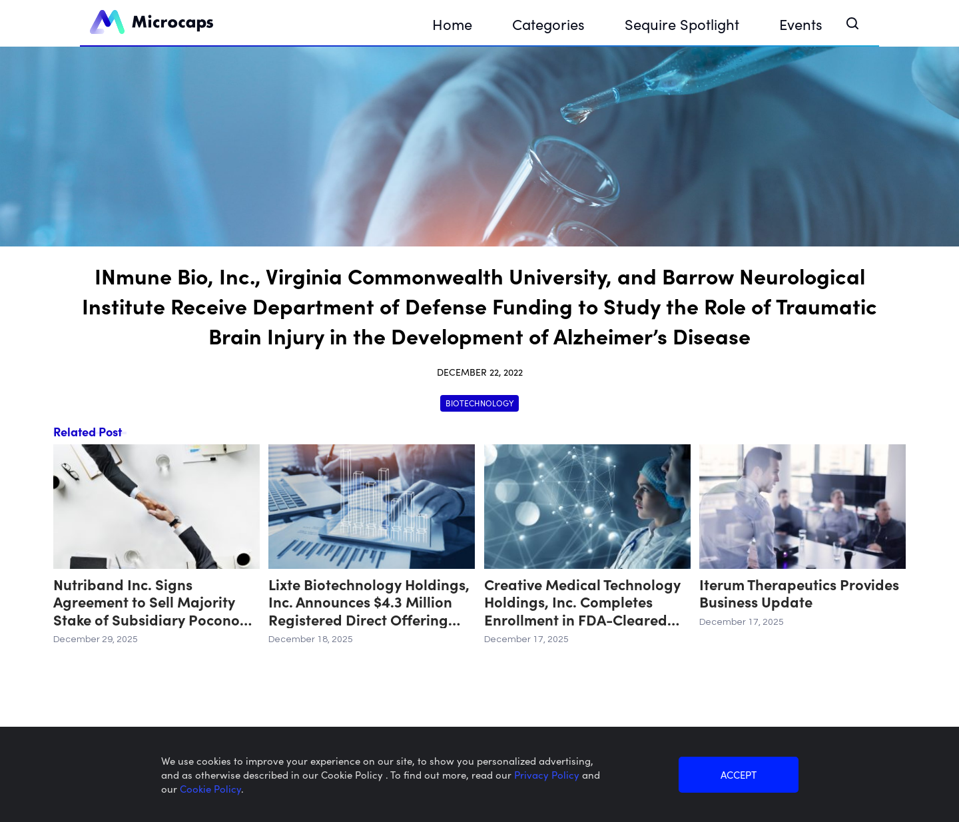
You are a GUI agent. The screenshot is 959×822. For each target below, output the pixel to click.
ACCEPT (739, 774)
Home (452, 23)
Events (800, 23)
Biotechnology (479, 402)
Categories (548, 23)
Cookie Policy (210, 788)
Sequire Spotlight (682, 23)
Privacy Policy (548, 774)
